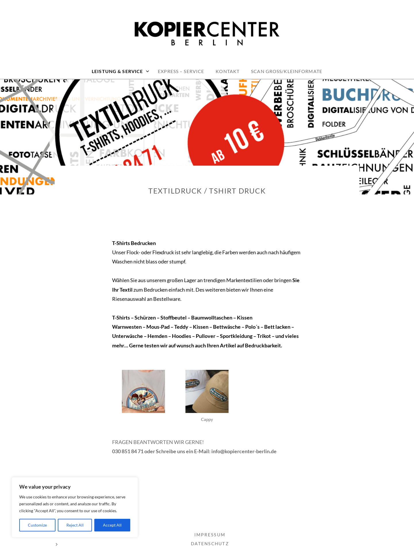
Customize (37, 525)
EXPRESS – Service (181, 71)
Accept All (112, 525)
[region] (75, 507)
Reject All (75, 525)
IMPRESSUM (209, 534)
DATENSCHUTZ (210, 543)
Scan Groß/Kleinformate (286, 71)
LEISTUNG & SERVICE (117, 71)
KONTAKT (227, 71)
